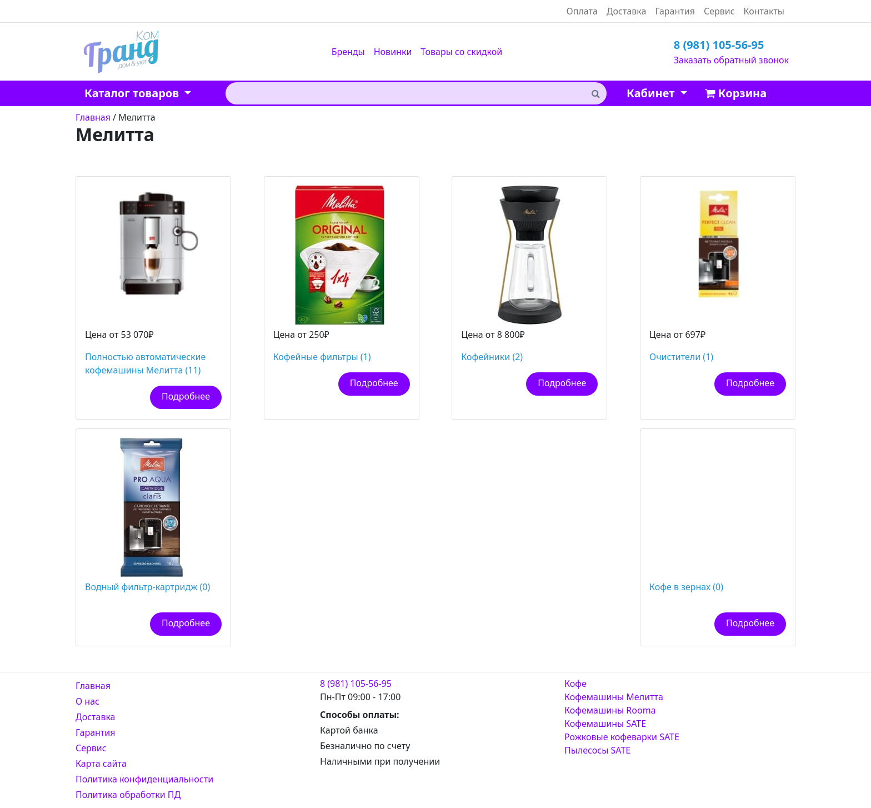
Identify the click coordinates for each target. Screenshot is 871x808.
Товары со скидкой (461, 52)
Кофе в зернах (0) (686, 587)
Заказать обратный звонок (731, 60)
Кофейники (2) (492, 357)
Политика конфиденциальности (144, 779)
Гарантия (674, 11)
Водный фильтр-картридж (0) (147, 587)
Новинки (393, 52)
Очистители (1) (681, 357)
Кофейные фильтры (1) (322, 357)
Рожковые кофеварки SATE (621, 737)
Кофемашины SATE (605, 723)
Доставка (627, 11)
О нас (87, 701)
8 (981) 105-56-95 (719, 44)
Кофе (575, 683)
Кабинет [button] (652, 93)
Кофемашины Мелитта (613, 697)
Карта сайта (101, 763)
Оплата (582, 11)
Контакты (764, 11)
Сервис (719, 11)
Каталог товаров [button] (133, 93)
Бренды (348, 52)
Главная (93, 686)
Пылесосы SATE (597, 750)
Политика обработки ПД (128, 795)
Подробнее (186, 396)
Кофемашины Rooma (610, 710)
